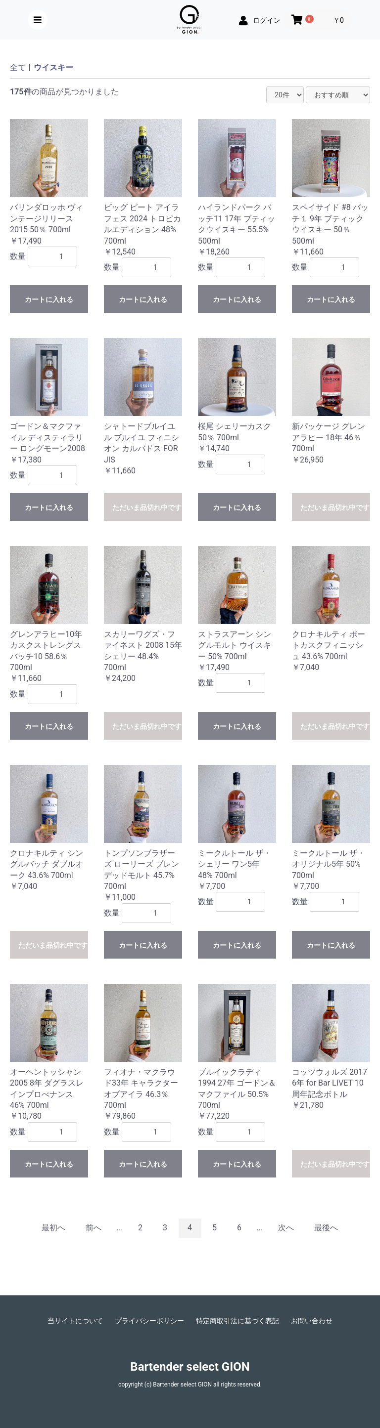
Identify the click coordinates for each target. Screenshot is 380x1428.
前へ (93, 1227)
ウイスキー (53, 67)
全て (18, 67)
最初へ (53, 1227)
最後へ (326, 1227)
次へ (286, 1227)
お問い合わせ (311, 1321)
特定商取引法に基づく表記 (237, 1321)
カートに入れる (49, 299)
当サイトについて (75, 1321)
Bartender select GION (189, 1367)
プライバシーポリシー (149, 1321)
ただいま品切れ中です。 (147, 507)
